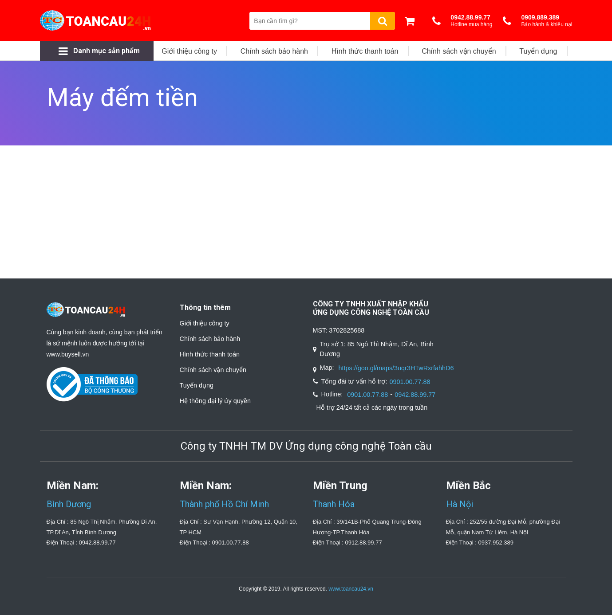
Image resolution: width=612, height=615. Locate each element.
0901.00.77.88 (409, 381)
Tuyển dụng (196, 385)
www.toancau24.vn (350, 589)
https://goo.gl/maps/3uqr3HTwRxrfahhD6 (396, 368)
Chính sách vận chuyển (213, 369)
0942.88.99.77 (415, 394)
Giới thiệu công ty (204, 323)
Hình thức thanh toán (210, 354)
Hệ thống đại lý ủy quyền (215, 400)
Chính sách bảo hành (210, 338)
